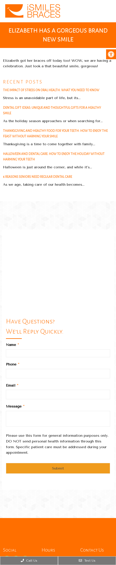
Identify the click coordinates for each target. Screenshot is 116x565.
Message (15, 406)
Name (12, 345)
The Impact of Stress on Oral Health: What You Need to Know (51, 90)
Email (12, 385)
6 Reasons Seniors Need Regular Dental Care (37, 176)
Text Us (87, 560)
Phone (12, 364)
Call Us (29, 560)
